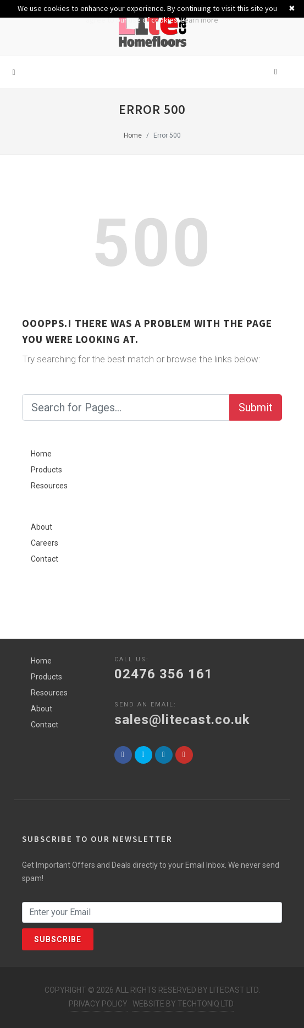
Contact (44, 558)
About (41, 527)
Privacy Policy (98, 1003)
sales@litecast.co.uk (182, 719)
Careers (44, 543)
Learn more (199, 20)
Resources (49, 485)
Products (46, 469)
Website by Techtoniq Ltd (183, 1003)
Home (133, 135)
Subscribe (57, 939)
